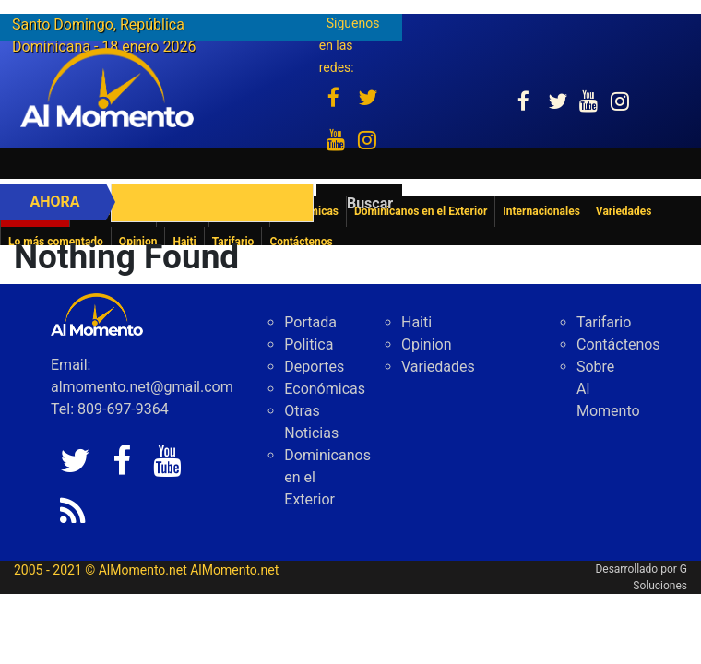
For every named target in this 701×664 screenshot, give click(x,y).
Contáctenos (618, 344)
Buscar (370, 203)
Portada (310, 322)
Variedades (438, 366)
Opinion (426, 344)
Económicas (324, 388)
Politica (308, 344)
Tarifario (603, 322)
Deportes (314, 366)
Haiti (416, 322)
